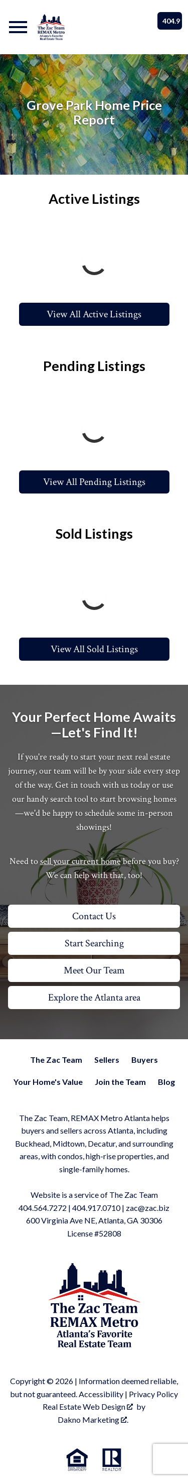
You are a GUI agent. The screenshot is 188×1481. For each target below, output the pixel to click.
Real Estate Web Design (88, 1406)
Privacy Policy (153, 1394)
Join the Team (120, 1081)
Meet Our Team (94, 970)
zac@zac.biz (147, 1207)
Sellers (106, 1059)
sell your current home (80, 861)
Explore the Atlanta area (94, 997)
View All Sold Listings (94, 649)
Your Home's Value (48, 1081)
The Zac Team (56, 1059)
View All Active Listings (94, 314)
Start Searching (94, 943)
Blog (166, 1081)
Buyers (144, 1059)
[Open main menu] (18, 27)
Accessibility (101, 1394)
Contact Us (94, 916)
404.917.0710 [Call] (172, 21)
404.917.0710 (96, 1207)
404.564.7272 (43, 1207)
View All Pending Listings (94, 481)
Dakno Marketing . (93, 1419)
